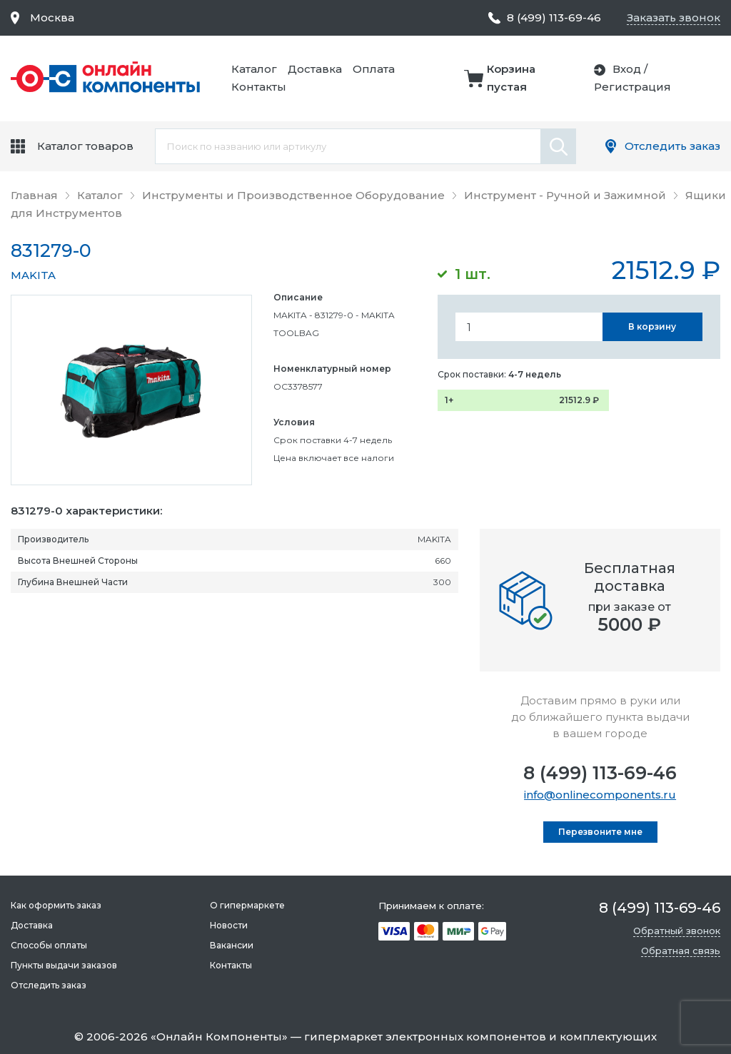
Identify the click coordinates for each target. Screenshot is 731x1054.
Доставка (315, 69)
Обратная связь (680, 950)
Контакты (258, 86)
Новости (229, 925)
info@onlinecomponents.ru (600, 794)
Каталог (254, 69)
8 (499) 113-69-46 (600, 773)
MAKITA (33, 275)
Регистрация (632, 86)
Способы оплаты (49, 945)
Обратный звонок (676, 930)
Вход (626, 69)
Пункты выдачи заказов (64, 965)
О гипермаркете (247, 905)
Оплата (374, 69)
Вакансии (231, 945)
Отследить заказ (672, 146)
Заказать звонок (673, 17)
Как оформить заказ (56, 905)
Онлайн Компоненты (219, 1036)
